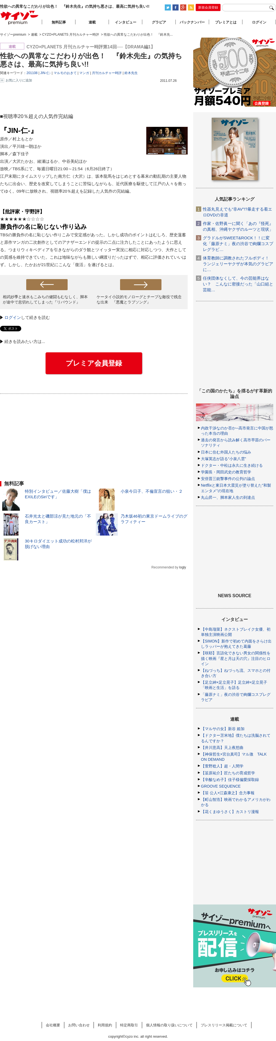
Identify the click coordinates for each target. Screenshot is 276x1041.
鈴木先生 (131, 73)
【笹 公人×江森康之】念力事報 (227, 793)
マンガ (84, 73)
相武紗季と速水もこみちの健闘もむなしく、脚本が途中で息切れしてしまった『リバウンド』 (45, 299)
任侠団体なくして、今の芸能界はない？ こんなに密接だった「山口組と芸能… (238, 284)
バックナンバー (192, 22)
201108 (32, 73)
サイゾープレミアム (19, 17)
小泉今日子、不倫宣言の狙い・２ (152, 491)
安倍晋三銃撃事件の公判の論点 (228, 478)
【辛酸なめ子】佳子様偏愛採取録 (230, 779)
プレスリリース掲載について (224, 1025)
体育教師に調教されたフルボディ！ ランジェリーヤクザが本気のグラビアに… (238, 264)
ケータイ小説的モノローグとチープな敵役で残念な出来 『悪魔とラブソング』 (139, 299)
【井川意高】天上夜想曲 (222, 747)
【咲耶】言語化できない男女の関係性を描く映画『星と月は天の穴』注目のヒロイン (235, 658)
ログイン (12, 317)
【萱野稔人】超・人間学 (222, 766)
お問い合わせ (79, 1025)
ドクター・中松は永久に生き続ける (232, 465)
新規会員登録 (208, 7)
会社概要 (53, 1025)
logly (182, 567)
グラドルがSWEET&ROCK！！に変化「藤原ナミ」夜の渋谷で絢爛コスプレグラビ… (238, 243)
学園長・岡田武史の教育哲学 (226, 472)
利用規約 (105, 1025)
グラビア (159, 22)
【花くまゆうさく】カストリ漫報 (230, 811)
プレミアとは (226, 22)
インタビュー (125, 22)
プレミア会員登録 (94, 363)
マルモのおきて (65, 73)
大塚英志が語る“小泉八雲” (223, 459)
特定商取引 (129, 1025)
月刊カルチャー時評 (107, 73)
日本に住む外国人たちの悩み (226, 452)
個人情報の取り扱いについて (169, 1025)
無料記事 (59, 22)
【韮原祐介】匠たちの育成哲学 (228, 773)
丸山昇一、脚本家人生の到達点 (228, 497)
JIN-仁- (45, 73)
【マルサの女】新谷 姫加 (223, 729)
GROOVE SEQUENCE (221, 786)
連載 (92, 22)
